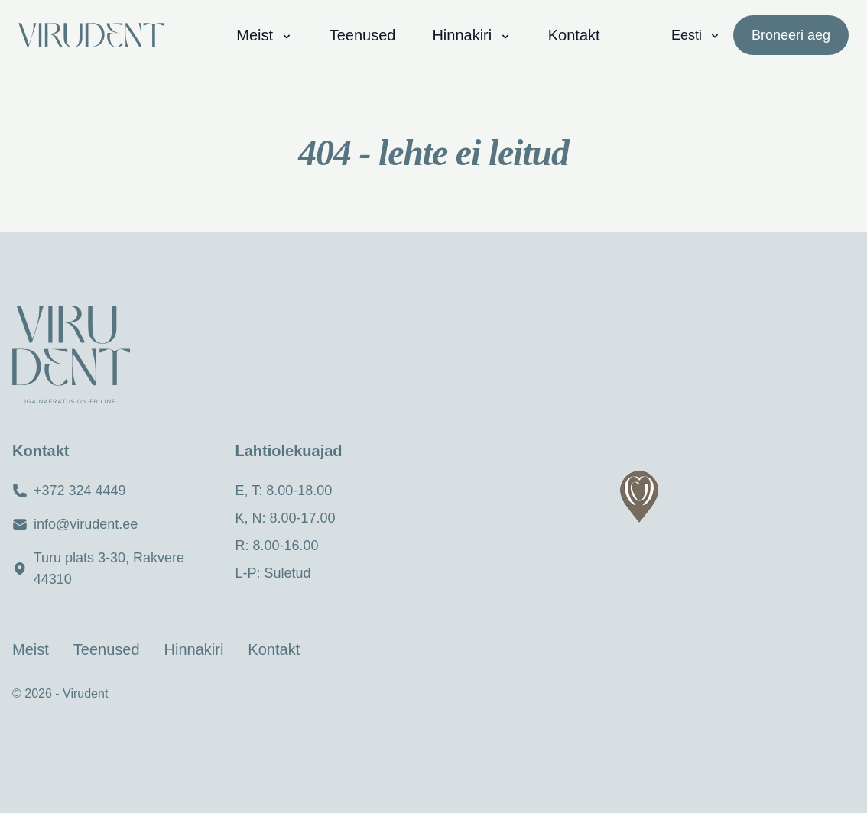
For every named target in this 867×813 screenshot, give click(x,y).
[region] (650, 522)
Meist (264, 35)
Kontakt (574, 35)
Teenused (363, 35)
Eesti (696, 35)
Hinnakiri (471, 35)
